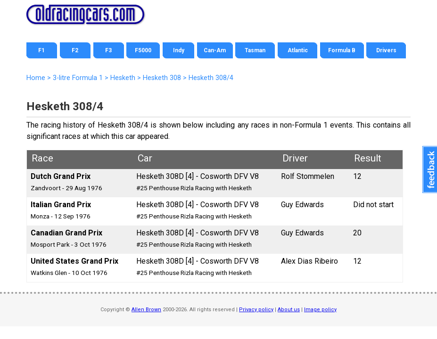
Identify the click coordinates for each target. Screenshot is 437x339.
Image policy (320, 310)
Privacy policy (256, 310)
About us (289, 310)
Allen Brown (146, 310)
